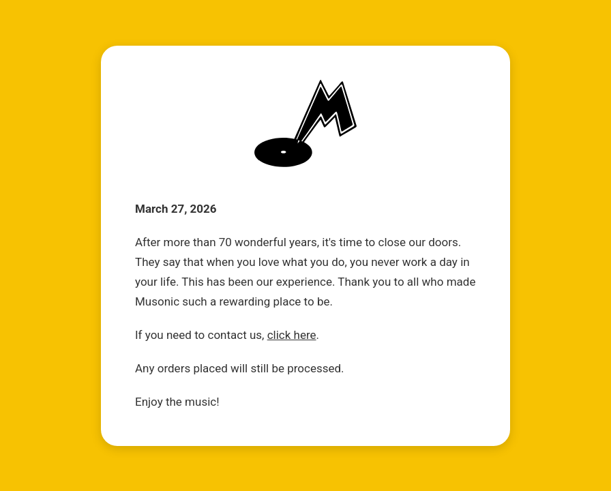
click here (291, 335)
